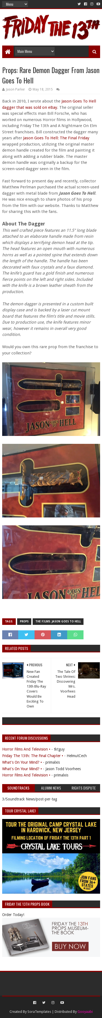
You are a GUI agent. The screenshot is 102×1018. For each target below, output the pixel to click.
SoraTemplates (39, 1012)
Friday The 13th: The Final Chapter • (32, 756)
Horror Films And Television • (26, 749)
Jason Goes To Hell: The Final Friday (56, 137)
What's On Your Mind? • (22, 762)
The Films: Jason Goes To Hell (58, 621)
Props (24, 621)
